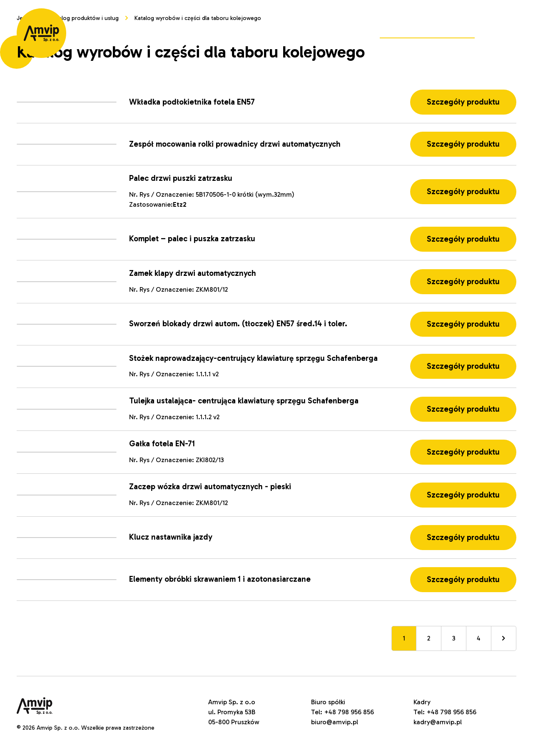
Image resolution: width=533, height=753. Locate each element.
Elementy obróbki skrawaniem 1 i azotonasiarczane (220, 579)
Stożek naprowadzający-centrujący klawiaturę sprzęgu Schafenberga (253, 358)
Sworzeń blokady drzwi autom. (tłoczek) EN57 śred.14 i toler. (238, 323)
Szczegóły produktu (463, 102)
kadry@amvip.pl (437, 722)
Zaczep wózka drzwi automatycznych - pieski (210, 486)
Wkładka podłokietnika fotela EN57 (192, 102)
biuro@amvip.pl (334, 722)
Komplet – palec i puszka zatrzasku (192, 238)
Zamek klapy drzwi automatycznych (192, 273)
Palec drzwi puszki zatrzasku (180, 178)
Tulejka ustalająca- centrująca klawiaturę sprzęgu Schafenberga (244, 400)
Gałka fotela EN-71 (162, 443)
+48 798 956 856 (349, 712)
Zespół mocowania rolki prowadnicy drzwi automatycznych (235, 144)
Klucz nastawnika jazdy (170, 537)
